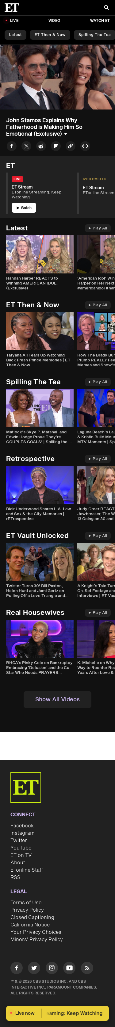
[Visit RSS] (87, 969)
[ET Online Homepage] (14, 7)
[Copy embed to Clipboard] (85, 147)
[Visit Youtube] (69, 969)
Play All (98, 228)
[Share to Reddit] (41, 147)
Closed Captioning (32, 917)
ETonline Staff (26, 870)
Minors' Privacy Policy (36, 939)
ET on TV (21, 855)
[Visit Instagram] (52, 969)
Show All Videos (57, 699)
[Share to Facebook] (11, 147)
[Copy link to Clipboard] (70, 147)
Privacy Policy (27, 910)
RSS (15, 877)
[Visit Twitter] (34, 969)
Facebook (22, 826)
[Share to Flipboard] (55, 147)
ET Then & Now (50, 35)
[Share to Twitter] (26, 147)
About (17, 862)
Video (54, 21)
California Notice (30, 925)
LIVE (14, 21)
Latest (15, 35)
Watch (24, 208)
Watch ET (100, 21)
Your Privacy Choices (35, 932)
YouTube (20, 848)
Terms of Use (25, 902)
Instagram (22, 833)
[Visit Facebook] (16, 969)
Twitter (18, 840)
